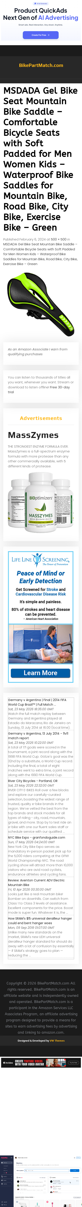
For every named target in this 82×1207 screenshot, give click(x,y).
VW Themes (57, 1040)
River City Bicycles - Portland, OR (33, 781)
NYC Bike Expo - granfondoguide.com (36, 837)
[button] (41, 81)
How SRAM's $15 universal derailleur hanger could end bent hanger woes (40, 920)
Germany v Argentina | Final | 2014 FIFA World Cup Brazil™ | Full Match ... (37, 702)
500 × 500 (58, 239)
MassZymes (33, 435)
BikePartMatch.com (41, 65)
